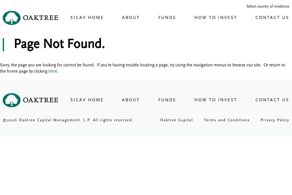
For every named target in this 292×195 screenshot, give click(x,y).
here (52, 71)
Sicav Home (87, 18)
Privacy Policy (275, 120)
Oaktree (30, 18)
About (131, 18)
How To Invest (215, 18)
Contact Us (272, 18)
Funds (167, 18)
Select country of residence (268, 7)
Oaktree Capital (176, 120)
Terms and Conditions (227, 120)
